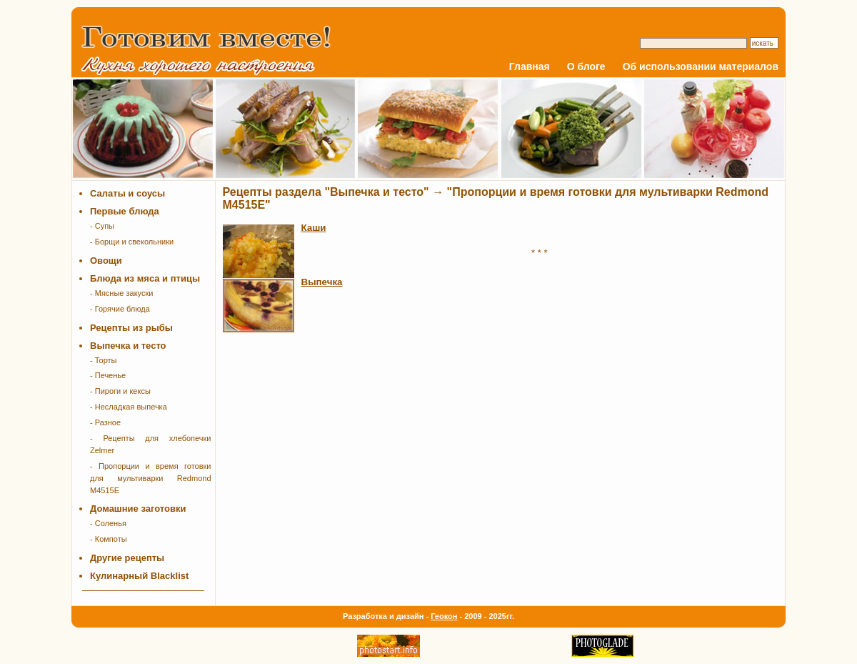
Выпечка (322, 282)
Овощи (106, 260)
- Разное (105, 422)
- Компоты (108, 539)
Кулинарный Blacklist (139, 575)
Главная (529, 66)
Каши (313, 227)
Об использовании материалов (700, 66)
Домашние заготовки (138, 508)
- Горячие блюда (120, 308)
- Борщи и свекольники (132, 241)
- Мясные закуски (121, 293)
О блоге (586, 66)
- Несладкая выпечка (128, 406)
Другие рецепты (127, 557)
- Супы (102, 226)
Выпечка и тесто (128, 345)
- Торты (103, 360)
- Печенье (108, 375)
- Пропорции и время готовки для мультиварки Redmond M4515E (150, 478)
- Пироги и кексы (120, 391)
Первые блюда (124, 211)
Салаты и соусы (127, 193)
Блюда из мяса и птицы (145, 278)
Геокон (444, 616)
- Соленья (108, 523)
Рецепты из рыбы (131, 327)
